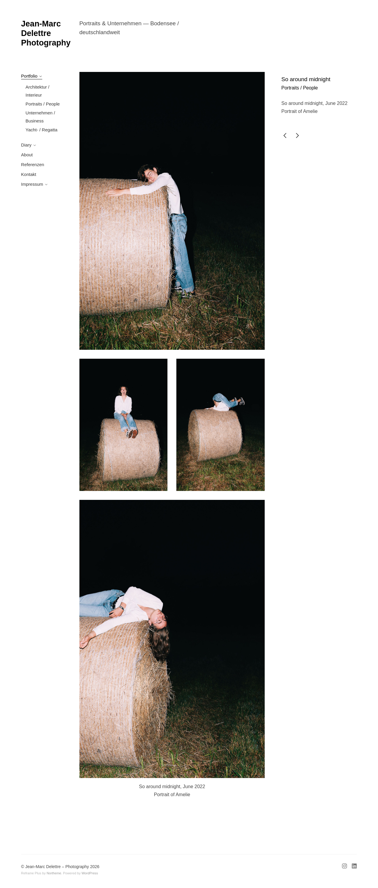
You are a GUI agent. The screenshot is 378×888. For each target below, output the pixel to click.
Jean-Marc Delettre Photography (46, 33)
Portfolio (29, 75)
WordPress (89, 873)
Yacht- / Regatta (41, 129)
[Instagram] (345, 866)
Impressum (32, 184)
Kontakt (28, 174)
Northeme (54, 873)
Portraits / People (43, 103)
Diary (26, 144)
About (27, 154)
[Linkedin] (353, 866)
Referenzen (32, 164)
